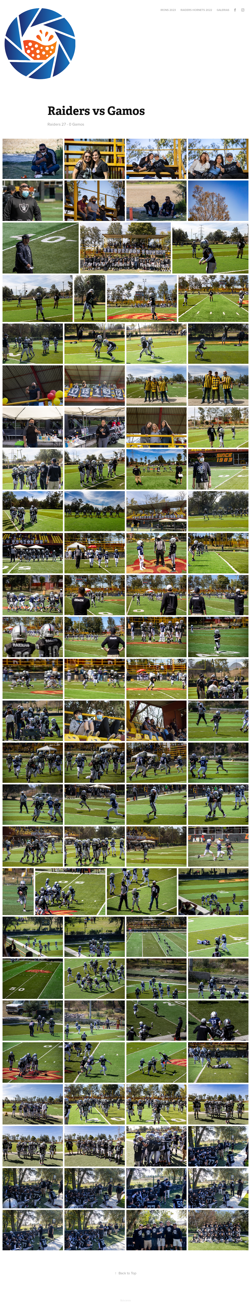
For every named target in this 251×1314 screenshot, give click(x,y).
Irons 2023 (168, 10)
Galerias (223, 10)
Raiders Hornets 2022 (196, 10)
